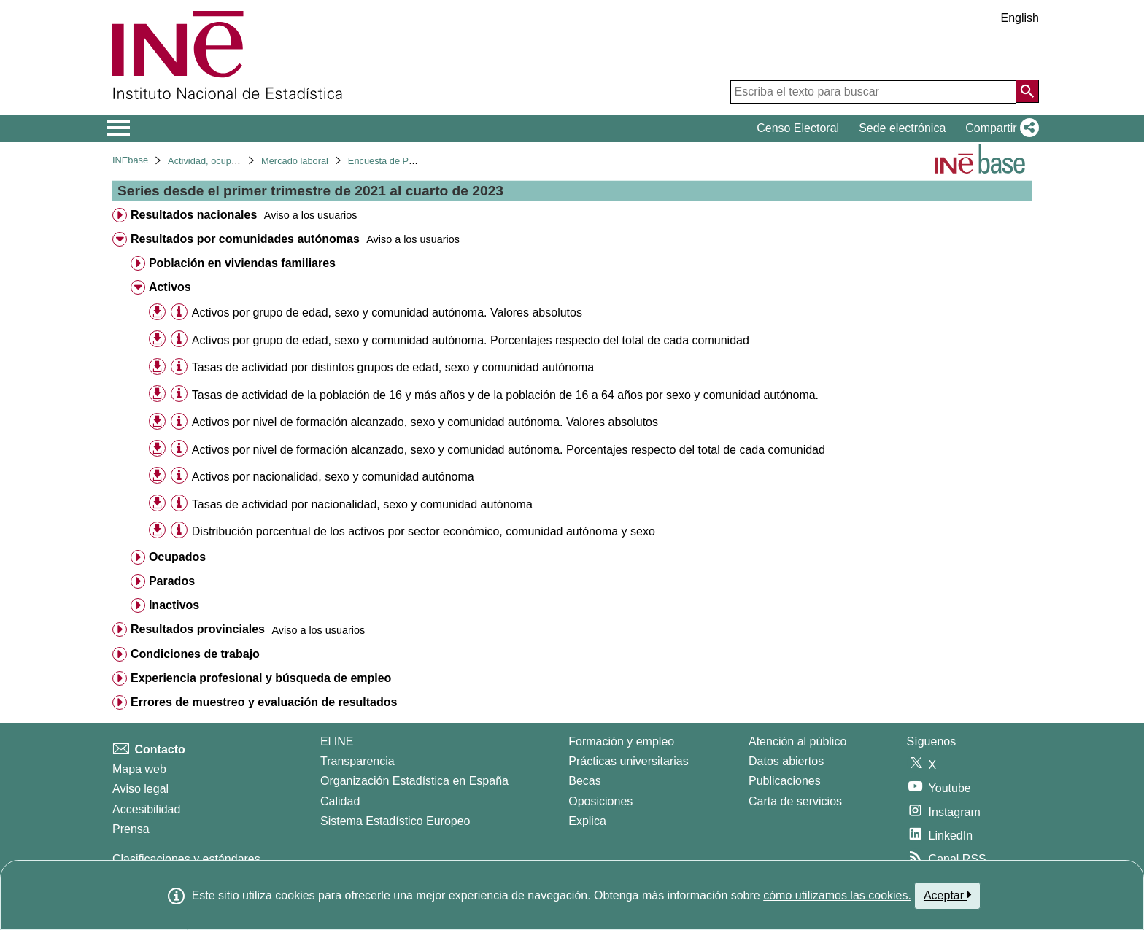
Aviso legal (140, 789)
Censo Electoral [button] (798, 128)
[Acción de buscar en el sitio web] (1027, 91)
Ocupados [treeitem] (177, 557)
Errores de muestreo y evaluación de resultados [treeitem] (264, 702)
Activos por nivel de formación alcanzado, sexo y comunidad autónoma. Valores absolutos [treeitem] (425, 422)
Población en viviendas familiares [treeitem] (242, 263)
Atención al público (797, 741)
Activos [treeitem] (170, 287)
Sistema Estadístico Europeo (395, 821)
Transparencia (357, 761)
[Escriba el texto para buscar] (873, 92)
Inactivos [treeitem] (174, 605)
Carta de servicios (795, 801)
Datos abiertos (786, 761)
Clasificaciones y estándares (186, 859)
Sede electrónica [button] (902, 128)
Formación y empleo (621, 741)
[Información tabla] (179, 312)
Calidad (340, 801)
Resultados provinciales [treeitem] (198, 629)
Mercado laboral (294, 160)
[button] (999, 128)
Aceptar (947, 895)
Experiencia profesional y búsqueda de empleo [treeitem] (261, 678)
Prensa (131, 829)
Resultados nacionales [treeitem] (194, 215)
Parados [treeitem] (172, 581)
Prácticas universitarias (628, 761)
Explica (587, 821)
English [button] (1020, 18)
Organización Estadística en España (414, 781)
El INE (336, 741)
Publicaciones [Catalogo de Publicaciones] (785, 781)
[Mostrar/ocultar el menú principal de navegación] (118, 128)
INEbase (130, 160)
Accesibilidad (146, 809)
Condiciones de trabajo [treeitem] (195, 654)
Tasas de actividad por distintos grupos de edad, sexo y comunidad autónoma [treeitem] (393, 367)
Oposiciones (600, 801)
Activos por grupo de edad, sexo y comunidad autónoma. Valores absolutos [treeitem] (387, 312)
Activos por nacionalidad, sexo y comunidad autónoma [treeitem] (333, 476)
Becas (584, 781)
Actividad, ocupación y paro (225, 160)
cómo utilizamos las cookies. (837, 895)
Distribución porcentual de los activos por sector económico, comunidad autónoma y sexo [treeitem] (423, 531)
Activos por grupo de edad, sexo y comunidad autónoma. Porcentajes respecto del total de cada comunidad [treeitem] (470, 340)
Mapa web (139, 769)
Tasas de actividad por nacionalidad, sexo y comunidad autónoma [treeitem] (362, 504)
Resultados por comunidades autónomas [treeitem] (245, 239)
